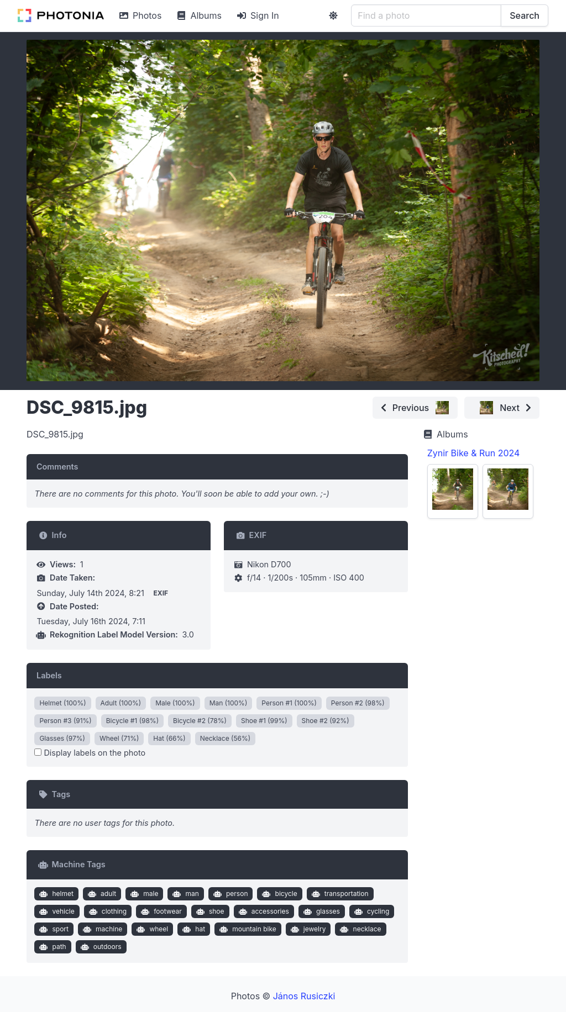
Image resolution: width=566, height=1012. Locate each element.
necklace (359, 929)
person (229, 893)
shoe (208, 911)
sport (53, 929)
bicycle (278, 893)
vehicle (56, 911)
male (143, 893)
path (51, 946)
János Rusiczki (304, 996)
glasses (320, 911)
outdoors (99, 946)
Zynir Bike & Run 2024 (473, 452)
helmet (55, 893)
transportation (338, 893)
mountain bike (246, 929)
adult (100, 893)
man (184, 893)
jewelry (307, 929)
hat (192, 929)
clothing (106, 911)
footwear (160, 911)
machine (102, 929)
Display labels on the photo (89, 752)
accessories (262, 911)
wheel (151, 929)
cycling (370, 911)
